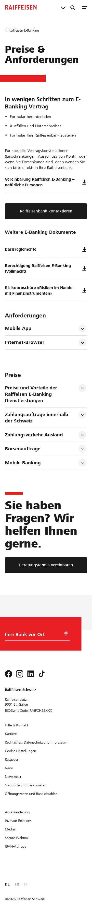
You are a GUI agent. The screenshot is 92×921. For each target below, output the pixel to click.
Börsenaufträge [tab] (22, 449)
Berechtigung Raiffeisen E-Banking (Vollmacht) (46, 268)
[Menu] (84, 7)
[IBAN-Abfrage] (15, 846)
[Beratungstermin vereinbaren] (46, 565)
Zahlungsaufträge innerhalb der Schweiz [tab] (37, 418)
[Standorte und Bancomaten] (25, 785)
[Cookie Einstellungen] (20, 751)
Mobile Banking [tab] (23, 463)
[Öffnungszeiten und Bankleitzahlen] (31, 794)
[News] (9, 768)
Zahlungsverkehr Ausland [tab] (34, 435)
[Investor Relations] (18, 821)
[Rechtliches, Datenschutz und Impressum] (36, 742)
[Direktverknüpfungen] (63, 7)
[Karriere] (11, 734)
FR (17, 884)
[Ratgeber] (11, 759)
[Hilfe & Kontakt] (16, 725)
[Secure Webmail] (17, 838)
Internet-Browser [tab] (24, 342)
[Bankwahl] (35, 635)
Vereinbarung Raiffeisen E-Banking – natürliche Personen (46, 182)
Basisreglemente (46, 249)
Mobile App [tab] (18, 328)
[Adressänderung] (17, 812)
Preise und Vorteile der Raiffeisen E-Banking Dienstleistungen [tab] (32, 394)
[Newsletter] (13, 777)
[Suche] (72, 7)
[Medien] (10, 829)
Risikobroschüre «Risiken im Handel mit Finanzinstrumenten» (46, 290)
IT (25, 884)
